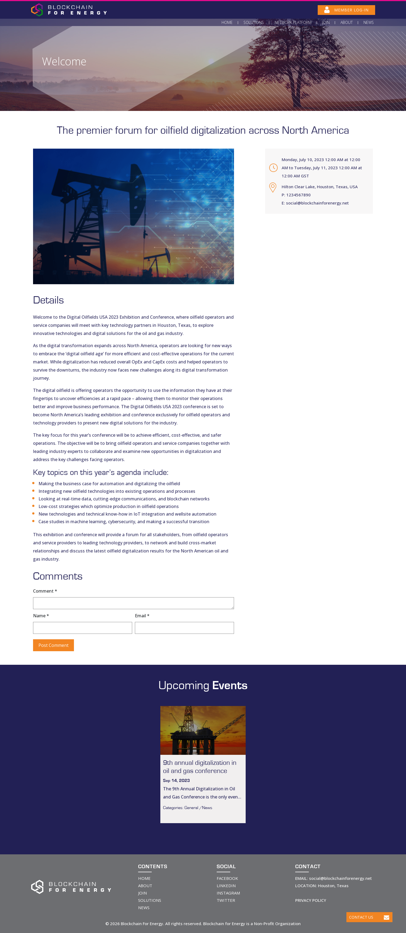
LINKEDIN (226, 885)
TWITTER (226, 900)
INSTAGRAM (228, 893)
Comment (45, 591)
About (346, 22)
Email (142, 616)
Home (227, 22)
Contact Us (369, 917)
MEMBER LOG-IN (346, 10)
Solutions (253, 22)
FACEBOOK (227, 878)
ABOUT (145, 885)
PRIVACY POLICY (310, 900)
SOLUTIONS (149, 900)
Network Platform (293, 22)
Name (41, 616)
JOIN (142, 893)
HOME (144, 878)
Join (326, 22)
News (368, 22)
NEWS (144, 907)
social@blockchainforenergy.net (317, 203)
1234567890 (298, 194)
